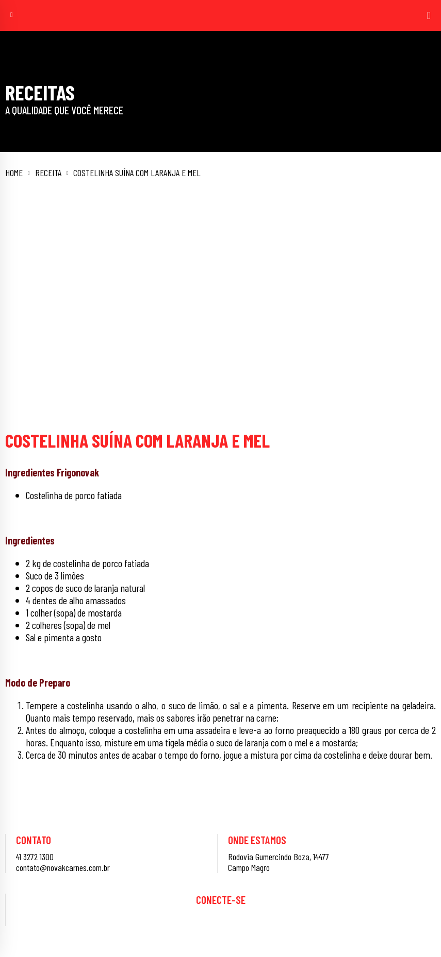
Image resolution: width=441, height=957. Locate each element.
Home (14, 172)
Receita (48, 172)
